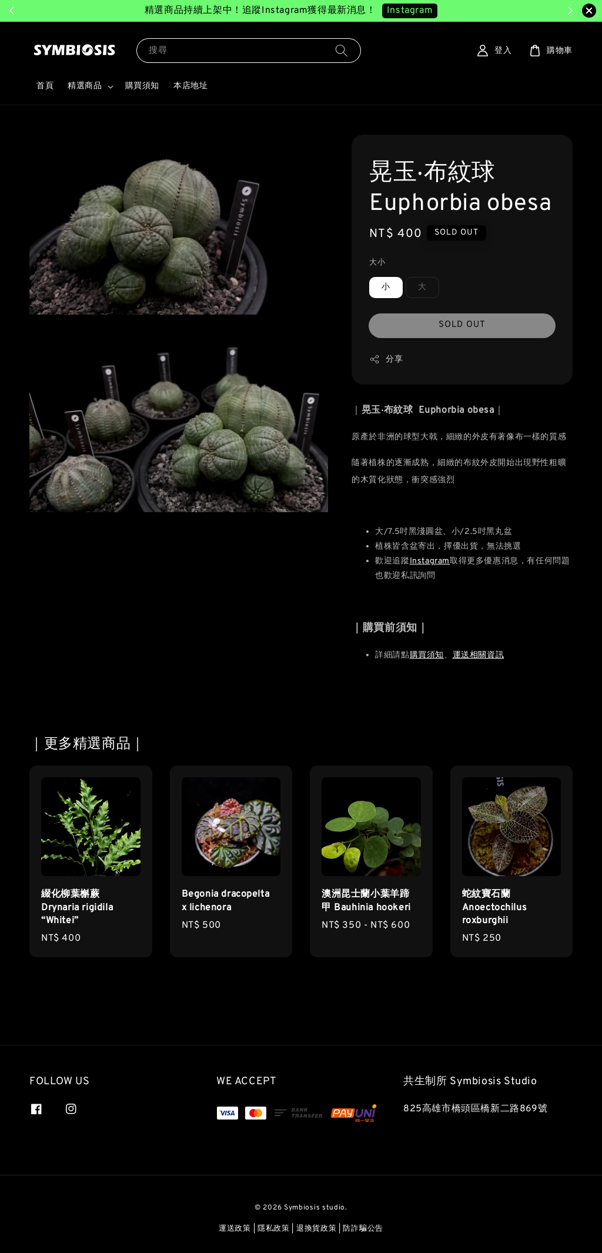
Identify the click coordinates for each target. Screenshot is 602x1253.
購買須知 (142, 86)
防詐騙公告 (363, 1229)
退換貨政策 (316, 1229)
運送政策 (235, 1229)
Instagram (430, 561)
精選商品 (85, 86)
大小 (377, 263)
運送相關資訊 (478, 655)
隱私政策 (273, 1229)
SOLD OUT (462, 324)
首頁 (44, 86)
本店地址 (190, 86)
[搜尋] (341, 50)
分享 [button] (386, 359)
